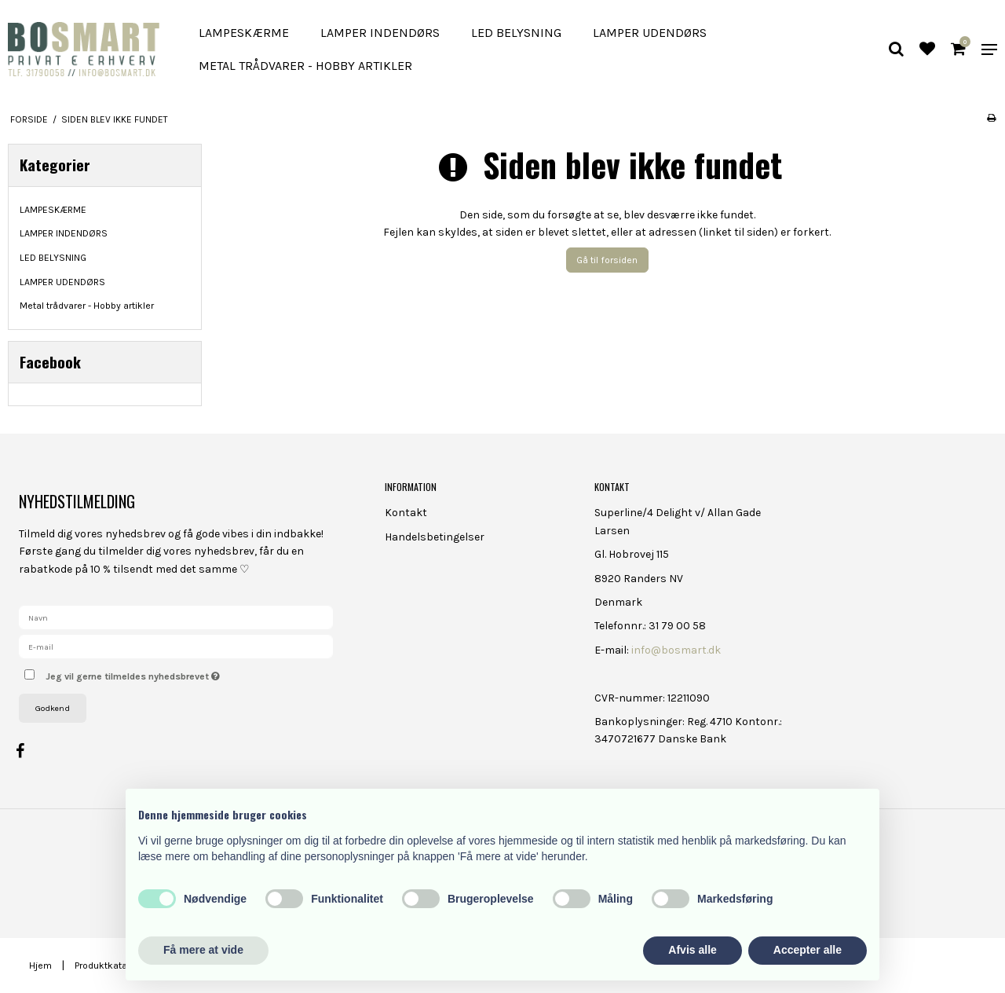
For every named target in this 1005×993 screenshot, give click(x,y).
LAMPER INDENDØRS (380, 32)
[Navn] (176, 617)
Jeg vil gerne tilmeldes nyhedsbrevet (188, 673)
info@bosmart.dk (676, 650)
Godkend (52, 708)
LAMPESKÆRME (244, 32)
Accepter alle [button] (807, 950)
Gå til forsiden (607, 260)
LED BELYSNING (516, 32)
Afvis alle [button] (692, 950)
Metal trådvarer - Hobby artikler (305, 65)
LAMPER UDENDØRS (650, 32)
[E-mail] (176, 646)
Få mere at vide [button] (203, 950)
